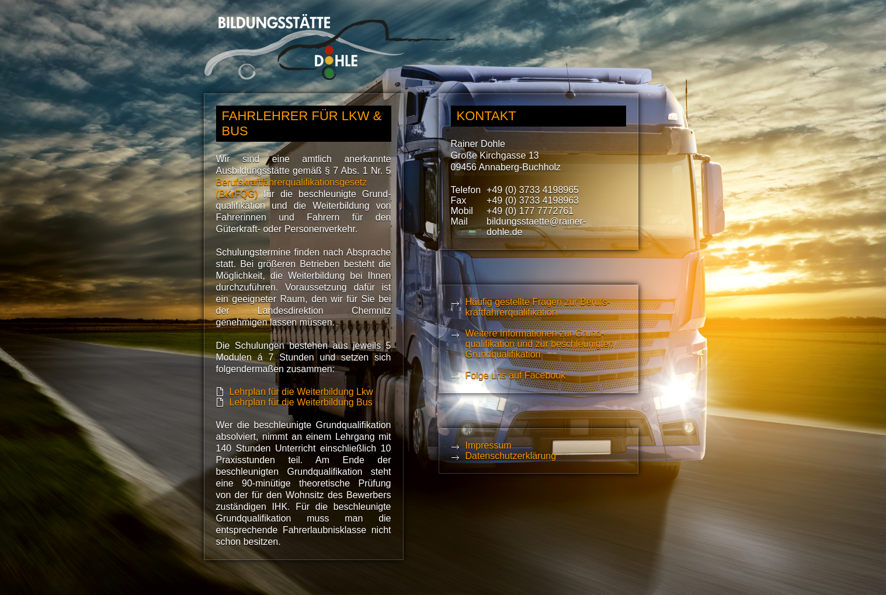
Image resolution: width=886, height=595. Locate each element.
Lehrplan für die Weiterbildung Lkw (301, 392)
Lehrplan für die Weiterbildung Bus (301, 402)
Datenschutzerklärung (511, 456)
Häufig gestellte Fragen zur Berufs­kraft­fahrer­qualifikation (537, 307)
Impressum (488, 445)
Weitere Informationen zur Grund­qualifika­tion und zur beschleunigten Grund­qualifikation (539, 343)
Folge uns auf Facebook (515, 375)
